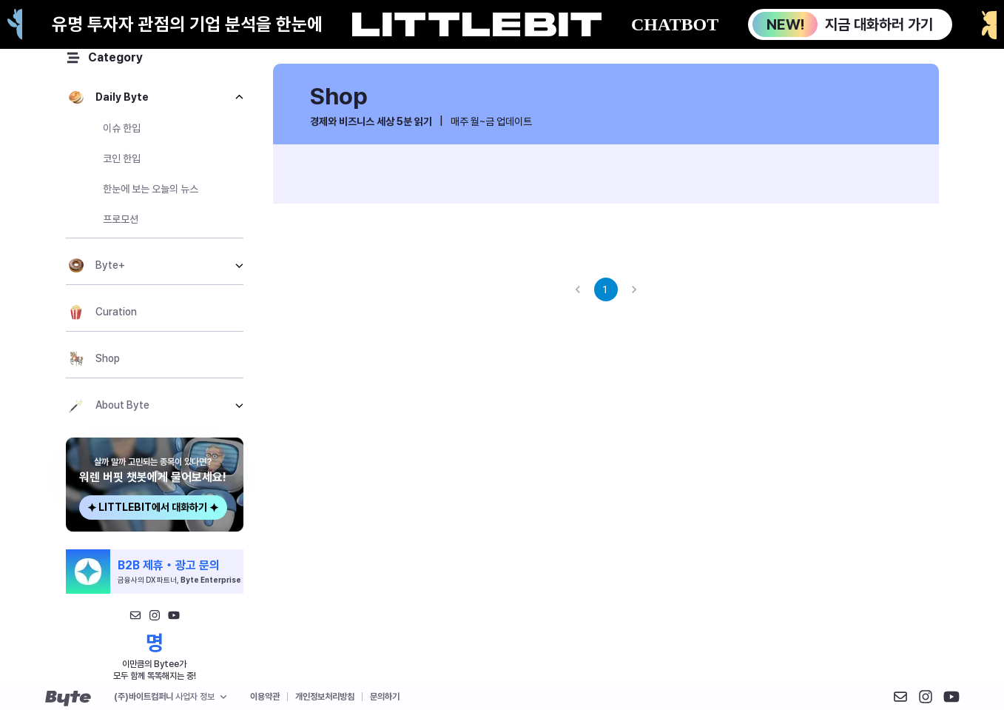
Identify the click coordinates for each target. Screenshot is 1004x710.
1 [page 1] (606, 289)
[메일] (135, 615)
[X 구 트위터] (951, 696)
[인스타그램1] (155, 615)
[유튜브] (174, 615)
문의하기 (385, 696)
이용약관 (265, 696)
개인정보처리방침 (324, 696)
